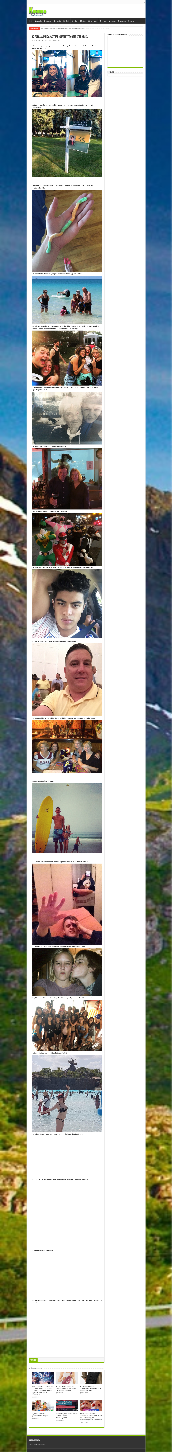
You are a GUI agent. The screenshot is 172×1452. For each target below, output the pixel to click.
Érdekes (47, 21)
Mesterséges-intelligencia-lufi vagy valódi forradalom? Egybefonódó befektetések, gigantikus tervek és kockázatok (75, 28)
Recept (112, 21)
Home (31, 20)
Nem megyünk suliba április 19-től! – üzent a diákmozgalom (67, 1416)
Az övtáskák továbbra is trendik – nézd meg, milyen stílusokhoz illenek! (66, 1388)
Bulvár (75, 21)
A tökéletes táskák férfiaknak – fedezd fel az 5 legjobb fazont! (90, 1388)
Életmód (57, 21)
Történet (122, 21)
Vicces (131, 21)
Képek (66, 21)
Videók (38, 21)
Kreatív (103, 21)
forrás (34, 1354)
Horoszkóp (92, 21)
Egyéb (45, 40)
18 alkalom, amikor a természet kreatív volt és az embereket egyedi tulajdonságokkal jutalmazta (91, 1417)
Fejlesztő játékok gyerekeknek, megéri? (40, 1415)
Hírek (83, 21)
